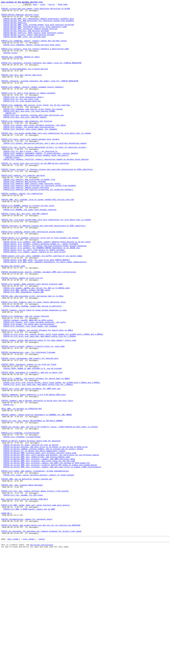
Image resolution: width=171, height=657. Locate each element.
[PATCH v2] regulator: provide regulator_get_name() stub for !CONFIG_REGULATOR (41, 75)
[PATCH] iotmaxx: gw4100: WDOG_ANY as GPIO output (28, 383)
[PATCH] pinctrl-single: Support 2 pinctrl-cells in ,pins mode (33, 415)
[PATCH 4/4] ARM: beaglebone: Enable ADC (23, 350)
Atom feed (66, 5)
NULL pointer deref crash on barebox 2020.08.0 (24, 598)
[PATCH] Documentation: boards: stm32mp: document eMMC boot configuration (38, 325)
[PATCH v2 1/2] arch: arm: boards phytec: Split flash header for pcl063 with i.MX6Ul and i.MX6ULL (53, 400)
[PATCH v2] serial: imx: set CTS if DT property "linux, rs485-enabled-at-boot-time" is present (49, 511)
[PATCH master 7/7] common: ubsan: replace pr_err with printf (34, 301)
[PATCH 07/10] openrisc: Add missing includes (26, 36)
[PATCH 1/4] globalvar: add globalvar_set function (26, 145)
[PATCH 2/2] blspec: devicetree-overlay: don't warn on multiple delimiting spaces (45, 171)
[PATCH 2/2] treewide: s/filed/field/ (22, 523)
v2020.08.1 (6, 615)
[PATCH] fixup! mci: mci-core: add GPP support (24, 256)
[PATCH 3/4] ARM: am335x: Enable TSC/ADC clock (26, 347)
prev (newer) (29, 645)
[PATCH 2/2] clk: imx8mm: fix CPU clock (23, 593)
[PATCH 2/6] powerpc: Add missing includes (24, 217)
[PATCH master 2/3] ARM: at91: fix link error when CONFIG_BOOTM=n (36, 311)
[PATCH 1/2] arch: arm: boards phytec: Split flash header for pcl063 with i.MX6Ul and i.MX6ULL (51, 458)
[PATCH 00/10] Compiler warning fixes (20, 17)
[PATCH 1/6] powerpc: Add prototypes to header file (29, 215)
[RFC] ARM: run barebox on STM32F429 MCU (21, 490)
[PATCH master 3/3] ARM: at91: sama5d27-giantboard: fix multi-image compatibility (45, 313)
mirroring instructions (41, 651)
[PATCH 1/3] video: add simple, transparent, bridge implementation (35, 564)
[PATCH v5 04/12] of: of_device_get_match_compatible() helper (34, 540)
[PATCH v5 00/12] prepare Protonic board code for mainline (31, 528)
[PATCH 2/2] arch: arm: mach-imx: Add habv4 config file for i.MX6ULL (38, 461)
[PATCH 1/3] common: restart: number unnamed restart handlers (32, 104)
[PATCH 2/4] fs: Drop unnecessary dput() (23, 116)
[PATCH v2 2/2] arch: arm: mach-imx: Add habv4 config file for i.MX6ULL (39, 403)
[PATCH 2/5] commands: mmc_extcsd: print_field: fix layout (33, 130)
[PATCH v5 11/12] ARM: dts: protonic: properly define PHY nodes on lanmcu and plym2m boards (50, 557)
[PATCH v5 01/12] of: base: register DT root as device (30, 533)
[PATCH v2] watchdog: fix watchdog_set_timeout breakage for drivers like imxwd (41, 637)
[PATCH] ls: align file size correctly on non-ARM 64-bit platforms (35, 195)
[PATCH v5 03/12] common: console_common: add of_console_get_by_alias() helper (43, 538)
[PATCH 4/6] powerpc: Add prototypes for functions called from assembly (39, 222)
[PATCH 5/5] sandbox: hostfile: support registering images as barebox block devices (46, 190)
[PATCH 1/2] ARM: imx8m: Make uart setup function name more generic (35, 605)
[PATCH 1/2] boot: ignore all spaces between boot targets (30, 166)
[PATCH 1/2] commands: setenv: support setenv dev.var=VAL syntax (34, 48)
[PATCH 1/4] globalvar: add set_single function (25, 379)
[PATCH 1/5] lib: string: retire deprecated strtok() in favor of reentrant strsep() (44, 176)
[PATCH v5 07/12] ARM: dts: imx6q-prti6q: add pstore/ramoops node (36, 547)
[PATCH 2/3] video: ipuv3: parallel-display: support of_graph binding (38, 569)
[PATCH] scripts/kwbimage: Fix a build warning (24, 82)
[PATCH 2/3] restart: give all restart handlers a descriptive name (35, 58)
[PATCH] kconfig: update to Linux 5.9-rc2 (22, 333)
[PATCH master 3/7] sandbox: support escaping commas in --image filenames (40, 292)
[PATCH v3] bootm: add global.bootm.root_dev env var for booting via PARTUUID (40, 629)
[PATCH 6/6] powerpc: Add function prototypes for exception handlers (38, 227)
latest (42, 645)
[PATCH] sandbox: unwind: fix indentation (22, 231)
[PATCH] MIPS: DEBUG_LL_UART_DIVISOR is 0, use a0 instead (32, 441)
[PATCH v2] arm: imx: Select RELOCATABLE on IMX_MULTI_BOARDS (32, 504)
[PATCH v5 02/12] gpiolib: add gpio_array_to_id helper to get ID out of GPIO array (45, 535)
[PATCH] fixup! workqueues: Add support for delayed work (29, 429)
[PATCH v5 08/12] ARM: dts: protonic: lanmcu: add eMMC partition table (39, 550)
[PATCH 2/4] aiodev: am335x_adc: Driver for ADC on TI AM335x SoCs (36, 345)
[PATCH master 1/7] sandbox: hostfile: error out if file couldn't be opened (39, 284)
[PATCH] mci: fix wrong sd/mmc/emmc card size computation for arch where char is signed (46, 159)
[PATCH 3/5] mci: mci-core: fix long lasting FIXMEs (29, 132)
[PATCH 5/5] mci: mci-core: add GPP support (25, 140)
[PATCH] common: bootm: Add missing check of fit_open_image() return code (38, 408)
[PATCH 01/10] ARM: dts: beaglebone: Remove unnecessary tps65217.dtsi (38, 22)
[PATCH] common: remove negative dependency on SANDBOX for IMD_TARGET (36, 497)
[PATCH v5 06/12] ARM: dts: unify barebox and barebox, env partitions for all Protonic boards (51, 545)
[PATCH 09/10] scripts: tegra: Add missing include (28, 41)
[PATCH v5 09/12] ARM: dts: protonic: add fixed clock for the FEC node (39, 552)
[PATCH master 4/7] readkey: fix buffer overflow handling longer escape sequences (45, 294)
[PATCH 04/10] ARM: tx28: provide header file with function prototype (38, 29)
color (47, 5)
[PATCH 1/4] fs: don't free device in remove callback (28, 111)
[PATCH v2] (10, 135)
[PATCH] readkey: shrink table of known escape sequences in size (34, 371)
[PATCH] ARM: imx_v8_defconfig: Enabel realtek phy (26, 574)
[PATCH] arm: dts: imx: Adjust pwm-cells (21, 89)
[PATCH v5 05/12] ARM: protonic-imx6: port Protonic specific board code (39, 543)
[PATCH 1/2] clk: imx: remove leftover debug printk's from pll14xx (35, 588)
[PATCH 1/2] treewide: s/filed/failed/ (20, 518)
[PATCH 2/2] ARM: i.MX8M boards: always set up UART (29, 610)
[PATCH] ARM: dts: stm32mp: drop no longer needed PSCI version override (37, 239)
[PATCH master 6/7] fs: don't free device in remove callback (34, 299)
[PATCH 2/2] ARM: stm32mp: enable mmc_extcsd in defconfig (32, 366)
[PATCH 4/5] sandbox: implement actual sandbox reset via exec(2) (36, 186)
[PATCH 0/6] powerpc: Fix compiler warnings (23, 210)
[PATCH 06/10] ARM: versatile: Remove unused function (30, 34)
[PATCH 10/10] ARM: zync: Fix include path (24, 43)
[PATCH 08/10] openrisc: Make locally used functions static (33, 38)
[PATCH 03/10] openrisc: (15, 26)
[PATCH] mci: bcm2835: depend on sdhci (20, 67)
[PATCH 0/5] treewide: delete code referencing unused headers (32, 277)
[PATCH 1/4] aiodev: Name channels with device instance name (32, 340)
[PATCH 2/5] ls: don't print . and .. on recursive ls (30, 181)
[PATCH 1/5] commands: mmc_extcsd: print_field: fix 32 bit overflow (35, 125)
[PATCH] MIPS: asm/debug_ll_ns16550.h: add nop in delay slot (32, 446)
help (39, 5)
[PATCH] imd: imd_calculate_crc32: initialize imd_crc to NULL (32, 354)
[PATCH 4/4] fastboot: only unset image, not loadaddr (30, 154)
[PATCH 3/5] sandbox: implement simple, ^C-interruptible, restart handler (40, 183)
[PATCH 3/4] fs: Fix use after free (21, 118)
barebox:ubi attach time (13, 318)
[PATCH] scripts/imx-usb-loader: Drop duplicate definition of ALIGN (35, 9)
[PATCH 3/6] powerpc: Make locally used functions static (32, 219)
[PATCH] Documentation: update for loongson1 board (26, 622)
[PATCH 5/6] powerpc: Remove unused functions (26, 224)
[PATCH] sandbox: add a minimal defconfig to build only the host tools (37, 480)
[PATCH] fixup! (10, 63)
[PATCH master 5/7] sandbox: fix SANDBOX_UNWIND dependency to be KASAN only (41, 297)
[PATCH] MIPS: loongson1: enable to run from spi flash (28, 436)
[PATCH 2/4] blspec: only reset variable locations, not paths (34, 149)
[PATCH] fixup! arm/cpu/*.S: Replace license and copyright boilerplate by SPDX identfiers (47, 202)
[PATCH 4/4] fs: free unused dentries (22, 120)
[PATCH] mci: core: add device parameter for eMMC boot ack (31, 465)
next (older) (13, 645)
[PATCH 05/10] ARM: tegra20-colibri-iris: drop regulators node (35, 31)
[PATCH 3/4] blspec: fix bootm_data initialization (28, 152)
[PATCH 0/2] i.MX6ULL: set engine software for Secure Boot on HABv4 (35, 453)
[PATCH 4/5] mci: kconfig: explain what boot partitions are (33, 137)
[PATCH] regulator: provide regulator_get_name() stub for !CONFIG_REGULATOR (39, 96)
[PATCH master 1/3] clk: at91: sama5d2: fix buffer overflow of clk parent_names (41, 306)
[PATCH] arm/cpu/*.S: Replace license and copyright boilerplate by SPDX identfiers (43, 270)
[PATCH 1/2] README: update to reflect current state (27, 246)
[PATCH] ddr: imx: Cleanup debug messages (22, 581)
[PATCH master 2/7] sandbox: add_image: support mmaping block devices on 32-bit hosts (47, 289)
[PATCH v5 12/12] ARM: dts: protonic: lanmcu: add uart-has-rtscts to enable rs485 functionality (52, 559)
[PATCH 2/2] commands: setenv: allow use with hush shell (32, 53)
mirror (56, 5)
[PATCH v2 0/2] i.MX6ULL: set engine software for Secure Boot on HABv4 (37, 395)
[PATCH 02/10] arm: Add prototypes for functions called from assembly (38, 24)
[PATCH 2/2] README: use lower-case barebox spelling (29, 251)
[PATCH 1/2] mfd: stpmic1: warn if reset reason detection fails (33, 362)
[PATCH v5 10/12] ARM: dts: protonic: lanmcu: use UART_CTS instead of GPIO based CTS (46, 555)
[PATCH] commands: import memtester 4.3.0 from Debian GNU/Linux (33, 473)
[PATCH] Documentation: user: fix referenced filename (28, 422)
